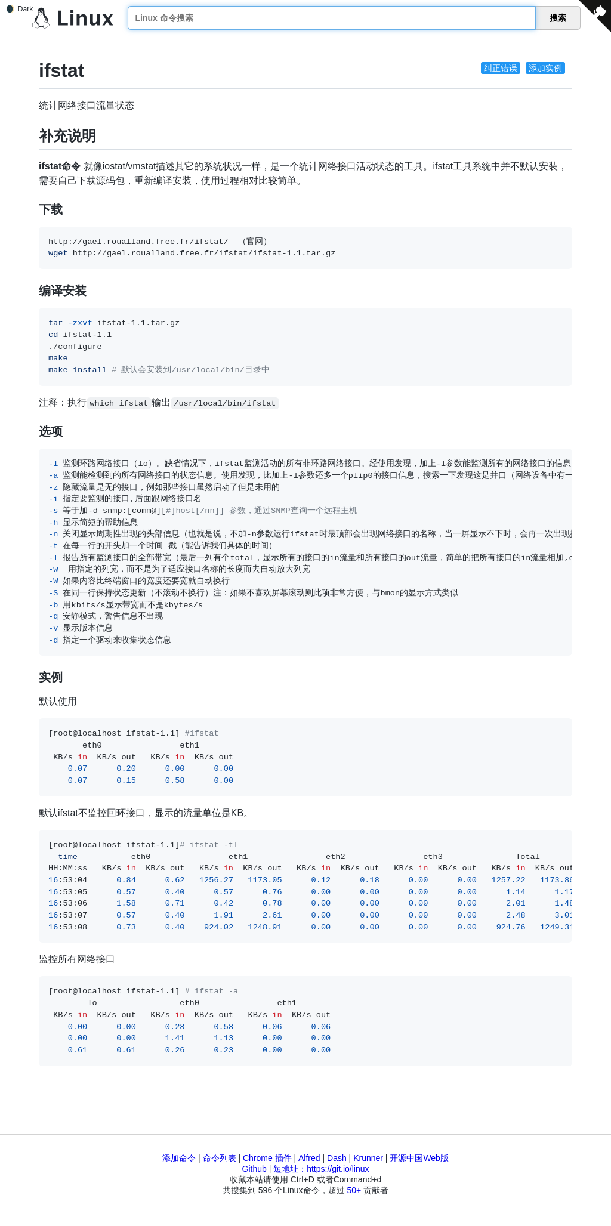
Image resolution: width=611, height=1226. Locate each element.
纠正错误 (500, 68)
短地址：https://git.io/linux (321, 1168)
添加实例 (545, 68)
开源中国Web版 (419, 1158)
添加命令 (179, 1158)
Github (254, 1168)
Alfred (309, 1158)
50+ (354, 1190)
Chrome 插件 (267, 1158)
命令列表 (219, 1158)
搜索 (558, 18)
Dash (337, 1158)
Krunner (368, 1158)
